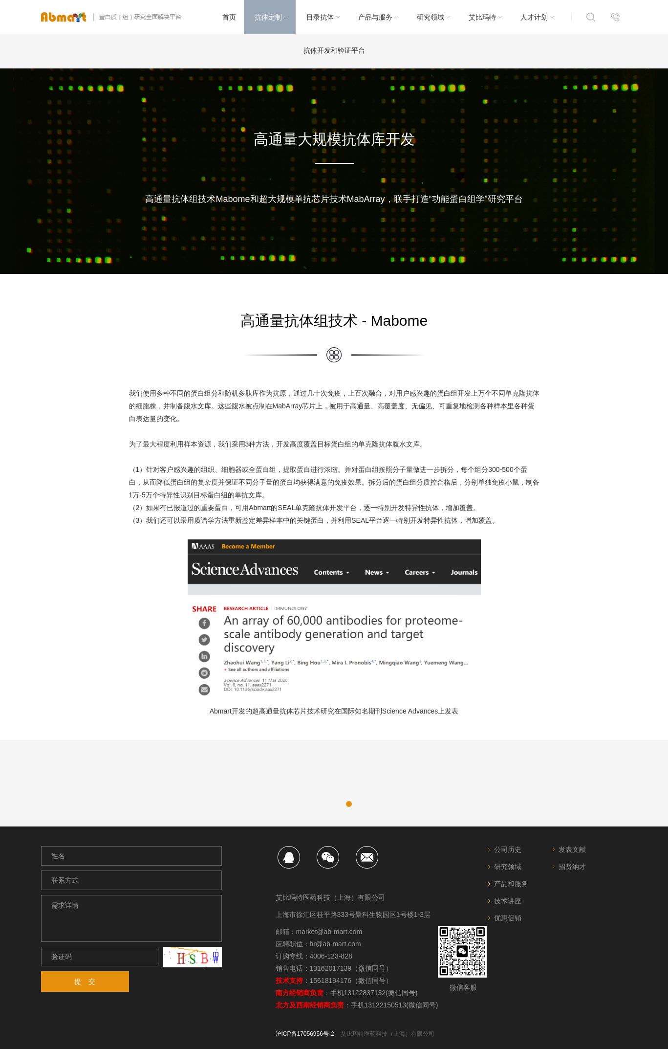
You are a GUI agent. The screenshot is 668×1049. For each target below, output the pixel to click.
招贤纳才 (572, 866)
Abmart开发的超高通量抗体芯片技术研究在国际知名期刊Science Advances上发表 (334, 711)
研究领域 (507, 866)
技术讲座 (507, 901)
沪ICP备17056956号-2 (305, 1033)
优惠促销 (507, 918)
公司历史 (507, 849)
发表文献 (572, 849)
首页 (229, 17)
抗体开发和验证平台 (334, 50)
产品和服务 (511, 884)
